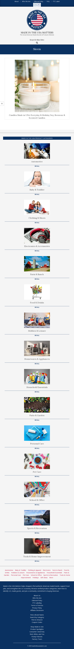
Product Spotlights (37, 629)
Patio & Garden (37, 415)
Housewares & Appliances (37, 359)
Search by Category (37, 617)
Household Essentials (37, 387)
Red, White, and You (37, 634)
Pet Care (37, 472)
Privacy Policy (37, 608)
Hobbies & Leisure (37, 331)
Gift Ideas (44, 577)
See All (37, 166)
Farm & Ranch (37, 274)
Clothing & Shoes (37, 218)
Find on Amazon (37, 620)
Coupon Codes (37, 622)
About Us (37, 595)
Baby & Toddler (37, 189)
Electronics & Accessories (37, 246)
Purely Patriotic (37, 637)
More (51, 577)
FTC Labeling (37, 603)
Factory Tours (37, 639)
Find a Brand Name (37, 615)
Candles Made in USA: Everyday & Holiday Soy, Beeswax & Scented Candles (37, 116)
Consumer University (37, 632)
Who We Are (37, 598)
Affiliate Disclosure (37, 610)
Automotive (37, 161)
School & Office (37, 500)
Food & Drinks (37, 302)
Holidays (36, 577)
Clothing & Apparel (34, 570)
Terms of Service (37, 605)
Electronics (47, 570)
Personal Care (37, 443)
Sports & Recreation (37, 528)
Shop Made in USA (37, 627)
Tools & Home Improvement (37, 556)
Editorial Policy (37, 600)
